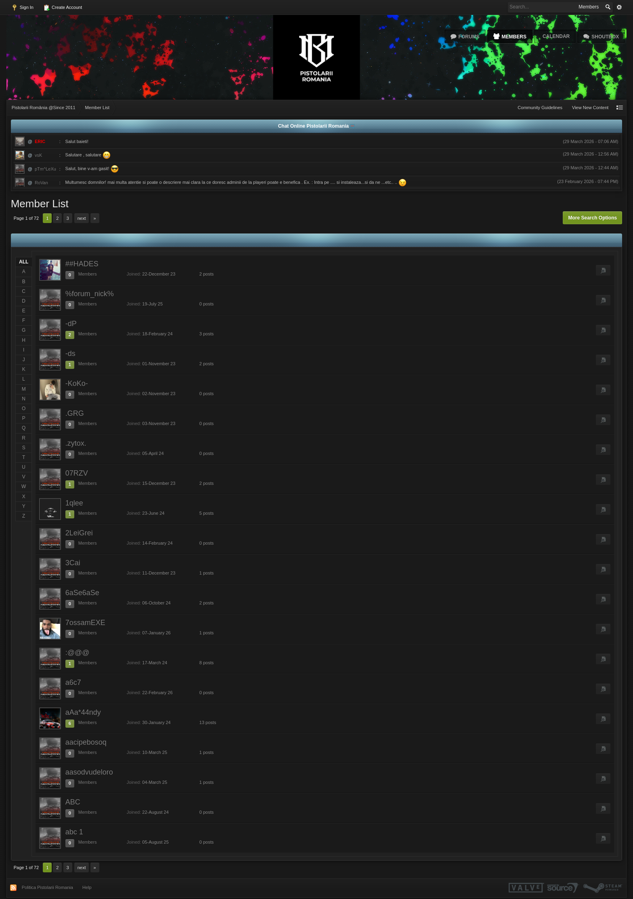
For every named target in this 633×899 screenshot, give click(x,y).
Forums (469, 37)
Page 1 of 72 (26, 218)
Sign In (22, 7)
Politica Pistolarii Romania (47, 887)
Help (87, 887)
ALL (23, 262)
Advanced (619, 7)
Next (82, 218)
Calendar (556, 36)
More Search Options (592, 218)
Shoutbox (605, 37)
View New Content (590, 107)
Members (514, 37)
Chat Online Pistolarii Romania (314, 126)
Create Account (62, 7)
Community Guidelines (540, 107)
